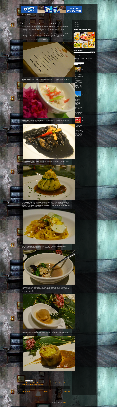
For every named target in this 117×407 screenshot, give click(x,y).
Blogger (64, 402)
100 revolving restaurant (38, 382)
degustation (30, 384)
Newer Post (26, 392)
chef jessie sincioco (49, 382)
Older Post (66, 392)
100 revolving (29, 382)
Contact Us (77, 26)
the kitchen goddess (38, 384)
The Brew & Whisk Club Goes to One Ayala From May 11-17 (83, 59)
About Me (77, 24)
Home (46, 392)
